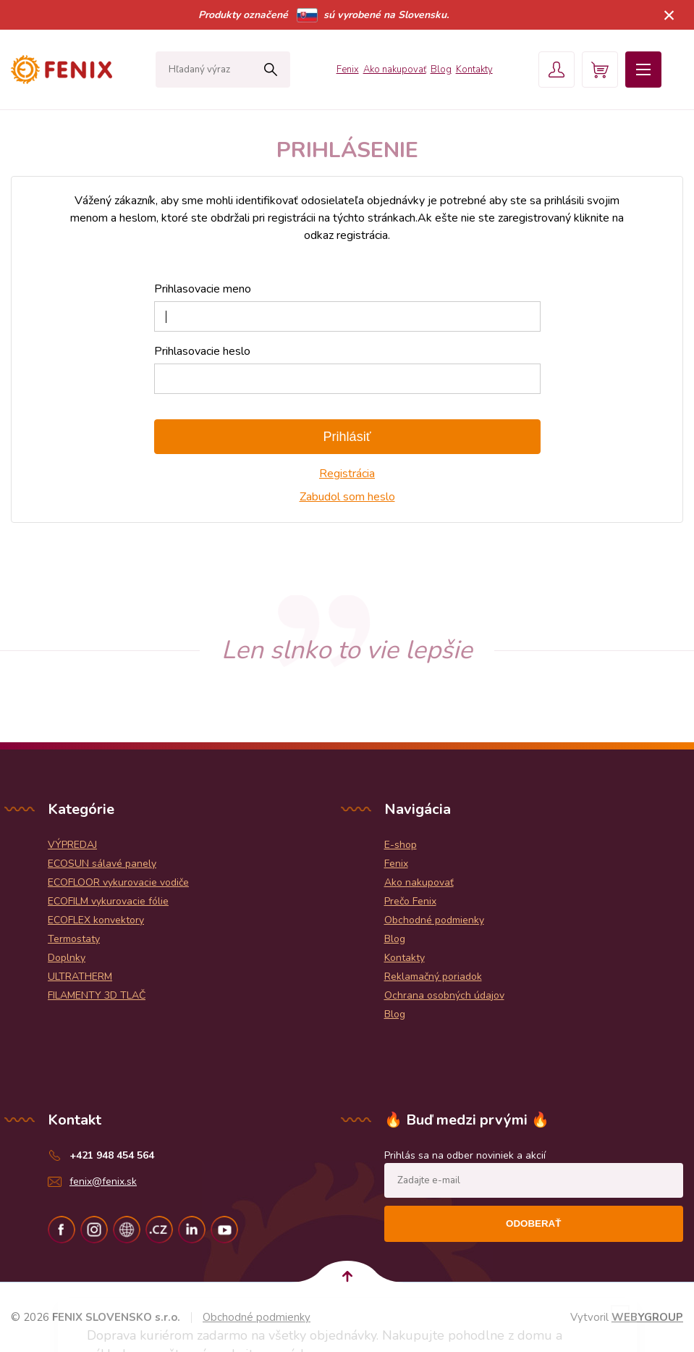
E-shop (400, 845)
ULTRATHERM (80, 976)
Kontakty (474, 69)
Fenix (348, 69)
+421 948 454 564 (111, 1155)
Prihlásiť (347, 436)
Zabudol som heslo (347, 497)
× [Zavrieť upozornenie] (669, 15)
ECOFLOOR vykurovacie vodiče (118, 882)
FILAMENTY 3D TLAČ (96, 995)
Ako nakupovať (394, 69)
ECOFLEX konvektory (96, 920)
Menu (643, 69)
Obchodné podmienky (434, 920)
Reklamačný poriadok (433, 976)
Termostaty (74, 939)
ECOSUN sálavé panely (102, 863)
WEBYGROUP (647, 1317)
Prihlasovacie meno (202, 289)
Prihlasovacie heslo (202, 351)
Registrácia (347, 474)
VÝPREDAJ (72, 845)
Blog (441, 69)
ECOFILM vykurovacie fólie (108, 901)
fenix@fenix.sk (103, 1181)
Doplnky (66, 958)
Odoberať (533, 1223)
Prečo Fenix (410, 901)
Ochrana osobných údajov (444, 995)
